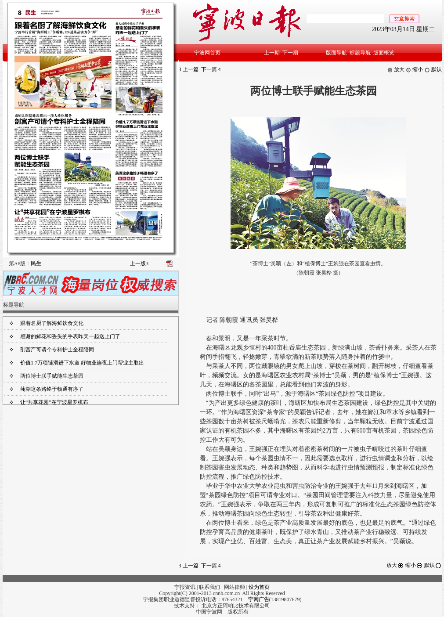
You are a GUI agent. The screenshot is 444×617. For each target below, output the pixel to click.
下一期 (290, 53)
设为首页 (259, 587)
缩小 (414, 69)
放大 (395, 69)
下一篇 (211, 69)
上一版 (139, 263)
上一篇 (189, 69)
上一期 (272, 53)
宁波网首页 (207, 53)
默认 (433, 69)
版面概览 (383, 53)
